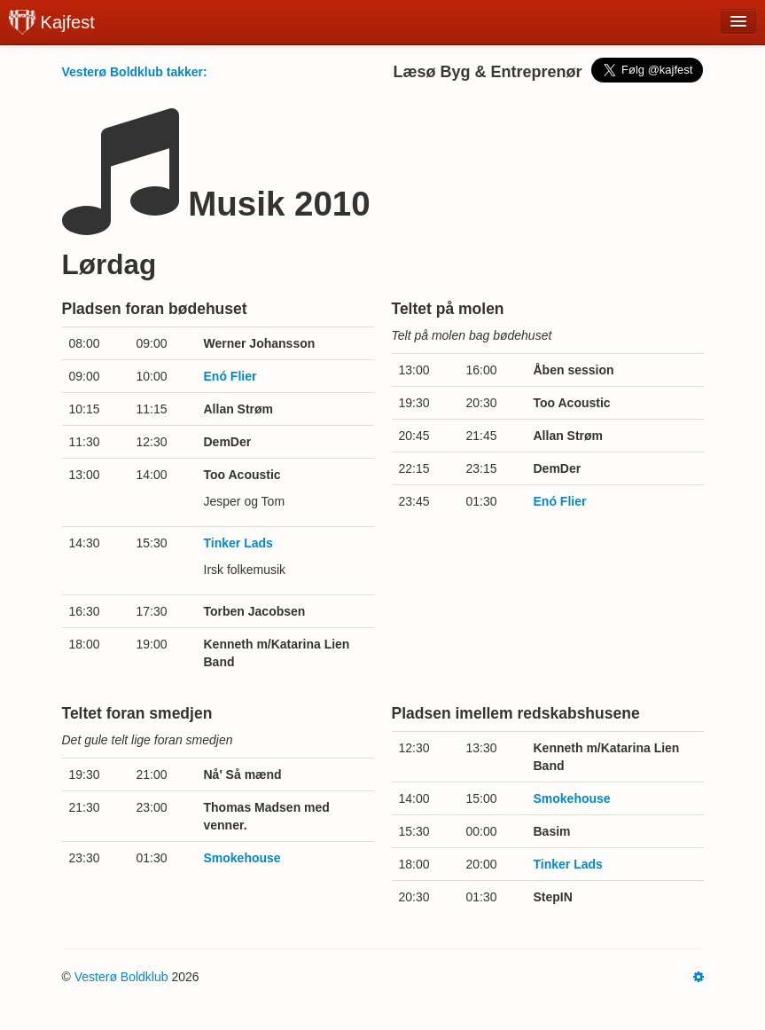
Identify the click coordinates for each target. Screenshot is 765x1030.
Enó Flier (230, 376)
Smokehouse (242, 858)
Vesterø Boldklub (121, 977)
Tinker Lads (238, 543)
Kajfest (52, 22)
